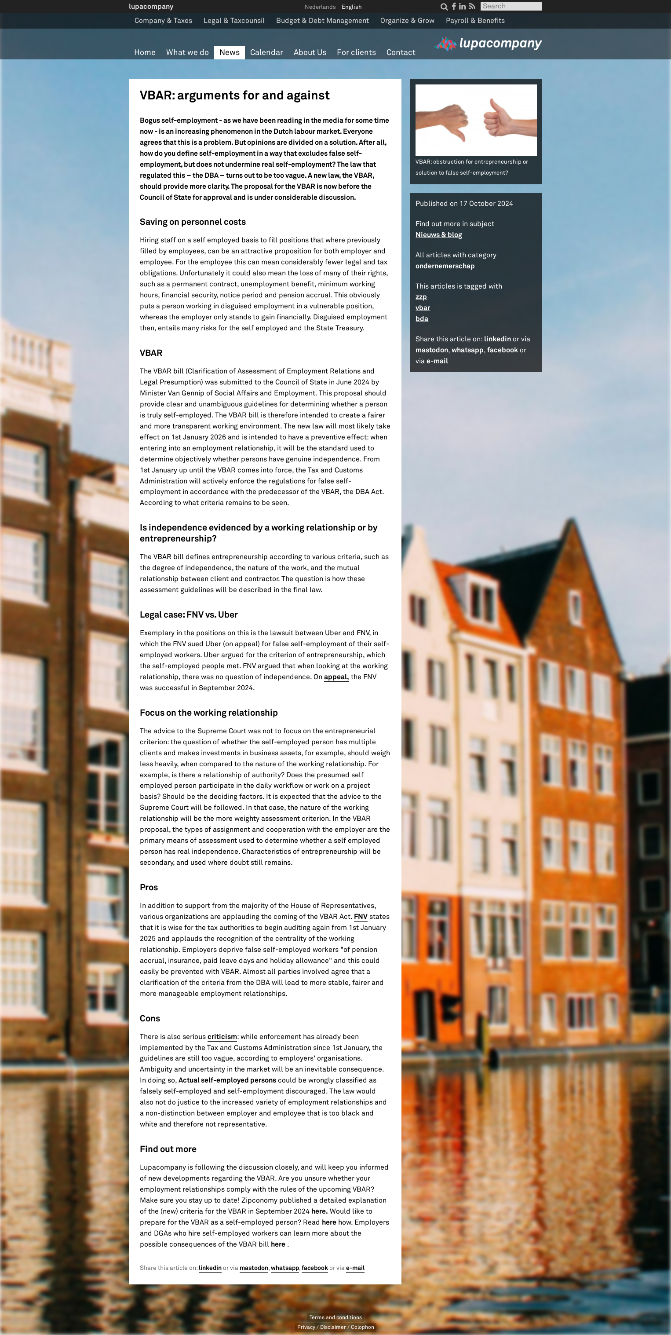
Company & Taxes (163, 20)
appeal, (336, 676)
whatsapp (285, 1268)
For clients (356, 52)
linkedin (210, 1268)
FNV (361, 916)
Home (145, 52)
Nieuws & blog (439, 234)
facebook (315, 1268)
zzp (421, 296)
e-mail (355, 1268)
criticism (222, 1036)
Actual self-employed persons (227, 1080)
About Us (310, 52)
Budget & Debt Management (322, 20)
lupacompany (151, 6)
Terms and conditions (336, 1317)
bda (422, 318)
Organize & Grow (407, 20)
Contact (401, 52)
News (229, 52)
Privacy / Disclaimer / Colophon (335, 1327)
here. (319, 1211)
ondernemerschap (445, 266)
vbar (423, 307)
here (329, 1222)
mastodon (254, 1268)
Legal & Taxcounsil (234, 20)
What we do (187, 52)
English (352, 7)
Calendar (266, 52)
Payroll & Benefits (475, 20)
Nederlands (320, 7)
